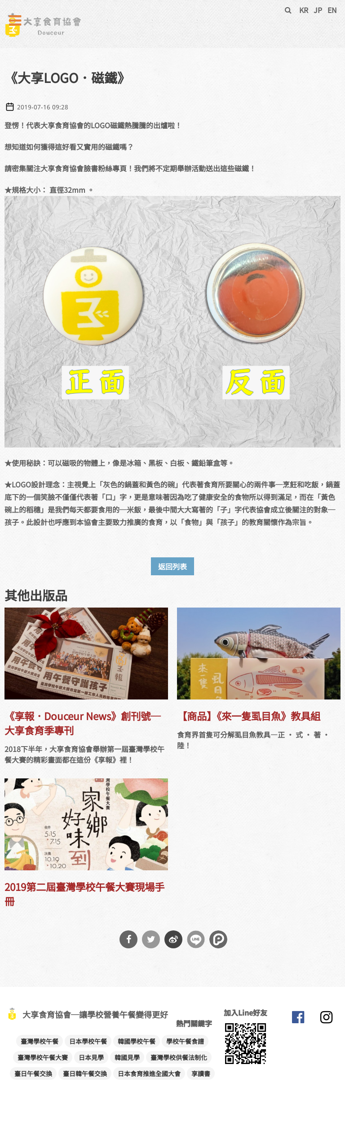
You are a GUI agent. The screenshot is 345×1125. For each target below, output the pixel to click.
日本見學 (91, 1057)
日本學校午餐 (88, 1041)
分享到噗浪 (218, 939)
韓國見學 (127, 1057)
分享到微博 (173, 939)
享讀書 (200, 1073)
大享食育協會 (298, 1019)
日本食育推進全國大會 (149, 1073)
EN (332, 9)
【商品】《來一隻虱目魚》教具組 (248, 715)
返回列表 (172, 566)
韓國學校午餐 (136, 1041)
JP (318, 9)
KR (303, 9)
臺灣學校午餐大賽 (43, 1057)
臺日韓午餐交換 (85, 1073)
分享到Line (196, 939)
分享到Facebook (128, 939)
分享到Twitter (151, 939)
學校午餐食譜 (185, 1041)
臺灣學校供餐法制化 (178, 1057)
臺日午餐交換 (33, 1073)
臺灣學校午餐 (39, 1041)
